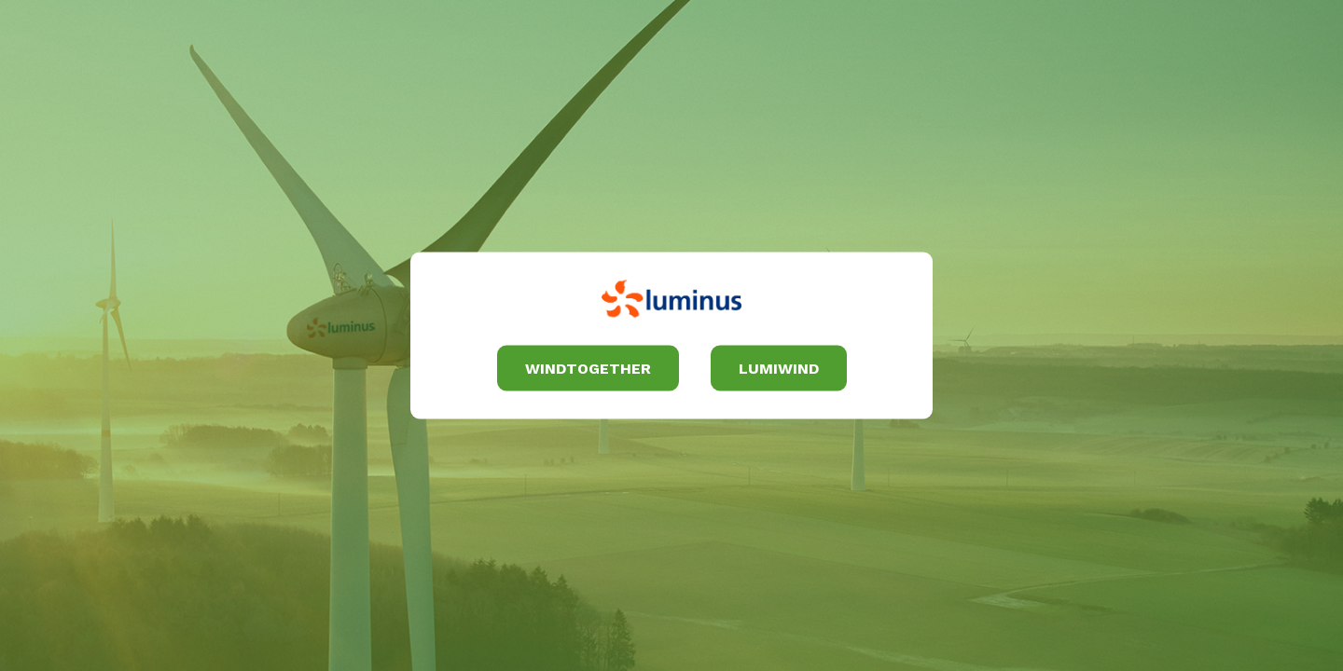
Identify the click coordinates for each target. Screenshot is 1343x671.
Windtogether (588, 368)
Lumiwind (779, 368)
